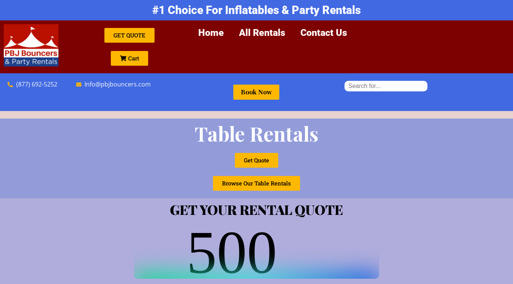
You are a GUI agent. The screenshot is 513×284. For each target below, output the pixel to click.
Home (211, 32)
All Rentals (262, 32)
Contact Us (323, 32)
